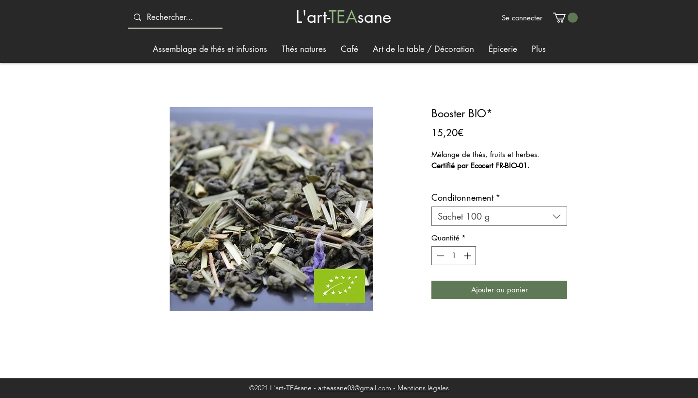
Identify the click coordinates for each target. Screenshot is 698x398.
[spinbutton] (454, 256)
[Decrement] (439, 256)
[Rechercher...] (174, 17)
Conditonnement (466, 197)
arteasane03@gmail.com (354, 387)
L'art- (312, 17)
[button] (565, 18)
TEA (343, 17)
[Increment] (468, 256)
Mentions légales (423, 387)
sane (374, 17)
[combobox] (499, 216)
